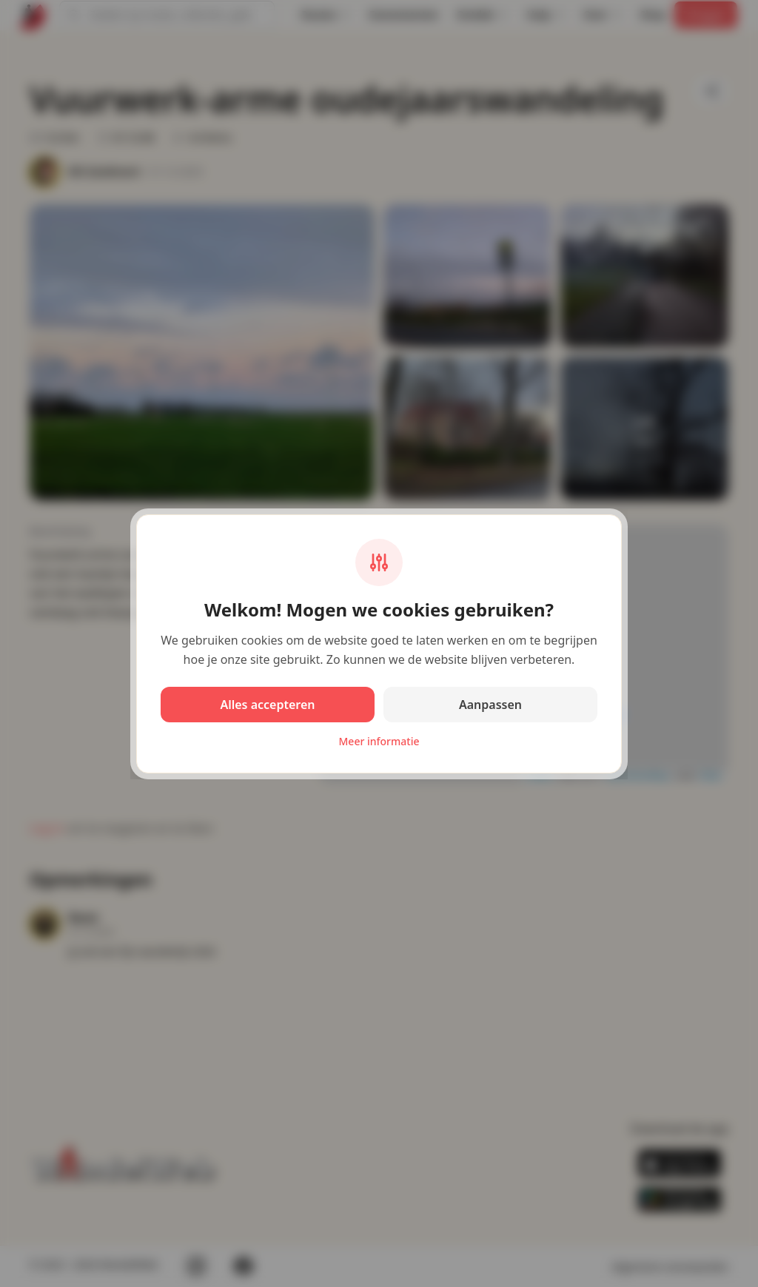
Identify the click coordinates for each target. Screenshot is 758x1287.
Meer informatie (379, 741)
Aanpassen (490, 704)
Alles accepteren (267, 704)
